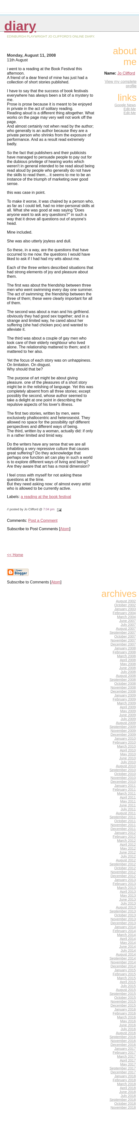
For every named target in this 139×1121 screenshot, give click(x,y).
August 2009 (126, 723)
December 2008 (123, 691)
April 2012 (128, 844)
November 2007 (123, 640)
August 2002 (126, 601)
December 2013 (123, 923)
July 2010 (128, 762)
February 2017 (124, 1053)
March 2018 (126, 1084)
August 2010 (126, 766)
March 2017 (126, 1056)
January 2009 (125, 695)
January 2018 (125, 1076)
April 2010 (128, 750)
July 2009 (128, 719)
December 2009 (123, 735)
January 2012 (125, 833)
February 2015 (124, 974)
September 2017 (122, 1068)
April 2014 (128, 939)
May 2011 (128, 801)
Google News (125, 105)
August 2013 (126, 907)
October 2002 (125, 605)
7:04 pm (48, 509)
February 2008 (124, 652)
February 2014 (124, 931)
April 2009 (128, 707)
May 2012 (128, 848)
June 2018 (127, 1092)
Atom (64, 529)
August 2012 (126, 860)
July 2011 (128, 809)
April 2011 (128, 797)
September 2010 (122, 770)
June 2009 (127, 715)
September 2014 (122, 958)
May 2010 (128, 754)
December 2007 (123, 644)
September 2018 (122, 1100)
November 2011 (123, 825)
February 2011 (124, 789)
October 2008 (125, 684)
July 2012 (128, 856)
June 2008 (127, 668)
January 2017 (125, 1049)
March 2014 (126, 935)
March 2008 (126, 656)
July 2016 (128, 1029)
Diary (20, 25)
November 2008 (123, 687)
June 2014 (127, 947)
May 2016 (128, 1021)
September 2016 (122, 1037)
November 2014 (123, 962)
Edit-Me (130, 109)
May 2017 (128, 1064)
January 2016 (125, 1009)
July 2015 (128, 986)
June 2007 (127, 621)
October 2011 (125, 821)
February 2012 (124, 837)
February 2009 (124, 699)
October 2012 (125, 868)
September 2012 (122, 864)
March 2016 (126, 1017)
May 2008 (128, 664)
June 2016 (127, 1025)
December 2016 (123, 1045)
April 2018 (128, 1088)
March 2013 (126, 888)
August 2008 (126, 676)
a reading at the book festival (46, 497)
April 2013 (128, 892)
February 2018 (124, 1080)
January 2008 (125, 648)
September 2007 (122, 632)
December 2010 (123, 782)
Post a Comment (43, 520)
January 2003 (125, 609)
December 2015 (123, 1005)
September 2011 (122, 817)
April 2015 (128, 982)
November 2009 (123, 731)
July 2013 (128, 903)
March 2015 (126, 978)
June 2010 (127, 758)
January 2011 (125, 786)
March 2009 (126, 703)
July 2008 (128, 672)
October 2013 (125, 915)
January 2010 (125, 738)
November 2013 (123, 919)
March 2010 (126, 746)
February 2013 (124, 884)
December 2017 (123, 1072)
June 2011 (127, 805)
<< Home (15, 555)
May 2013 (128, 895)
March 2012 (126, 841)
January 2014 (125, 927)
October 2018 (125, 1104)
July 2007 (128, 625)
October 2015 (125, 998)
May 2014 (128, 943)
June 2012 (127, 852)
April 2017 (128, 1060)
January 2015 (125, 970)
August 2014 (126, 954)
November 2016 (123, 1041)
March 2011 (126, 793)
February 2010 (124, 742)
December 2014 (123, 966)
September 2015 (122, 994)
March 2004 (126, 617)
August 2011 (126, 813)
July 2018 (128, 1096)
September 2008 (122, 680)
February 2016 (124, 1013)
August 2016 (126, 1033)
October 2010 (125, 774)
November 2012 (123, 872)
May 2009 (128, 711)
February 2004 (124, 613)
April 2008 (128, 660)
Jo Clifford (126, 73)
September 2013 (122, 911)
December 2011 (123, 829)
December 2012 (123, 876)
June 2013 (127, 899)
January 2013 (125, 880)
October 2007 (125, 636)
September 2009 (122, 727)
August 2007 (126, 629)
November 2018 (123, 1107)
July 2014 (128, 950)
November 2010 (123, 778)
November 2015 (123, 1001)
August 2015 (126, 990)
